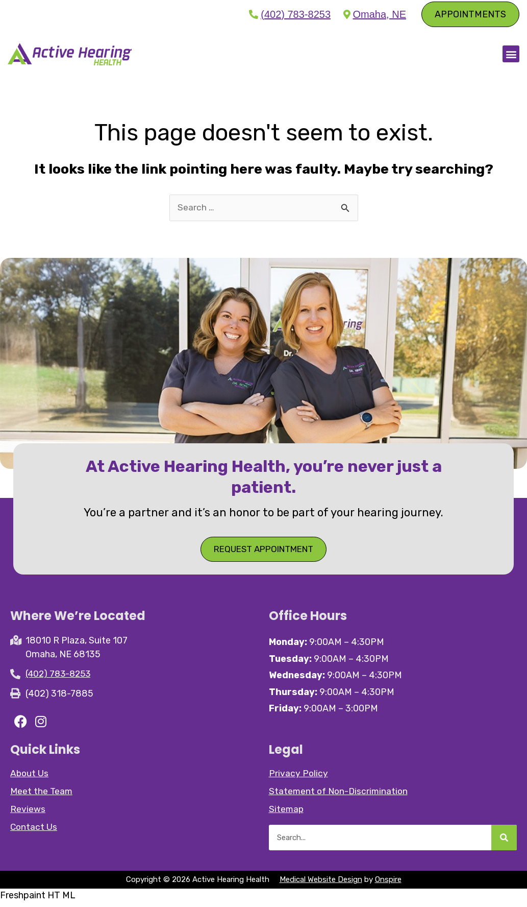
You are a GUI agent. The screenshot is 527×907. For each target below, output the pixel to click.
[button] (511, 55)
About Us (29, 778)
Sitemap (287, 813)
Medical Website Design (321, 884)
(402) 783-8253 (296, 14)
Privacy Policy (299, 778)
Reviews (27, 813)
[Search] (504, 842)
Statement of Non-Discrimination (340, 796)
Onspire (388, 884)
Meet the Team (42, 796)
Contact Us (34, 831)
